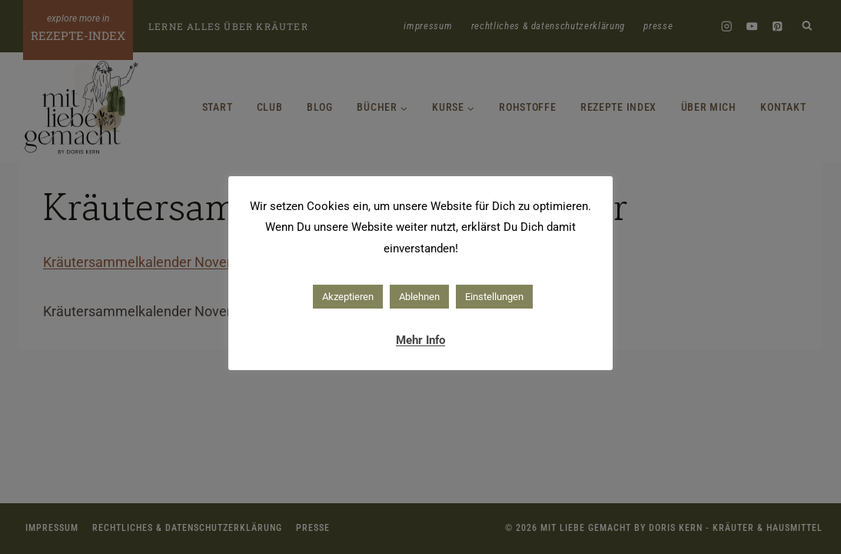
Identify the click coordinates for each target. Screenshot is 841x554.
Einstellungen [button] (494, 296)
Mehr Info (420, 340)
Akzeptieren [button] (348, 296)
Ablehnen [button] (419, 296)
